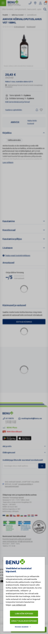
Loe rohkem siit (19, 605)
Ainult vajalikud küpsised (24, 621)
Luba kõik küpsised (24, 614)
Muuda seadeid (21, 627)
